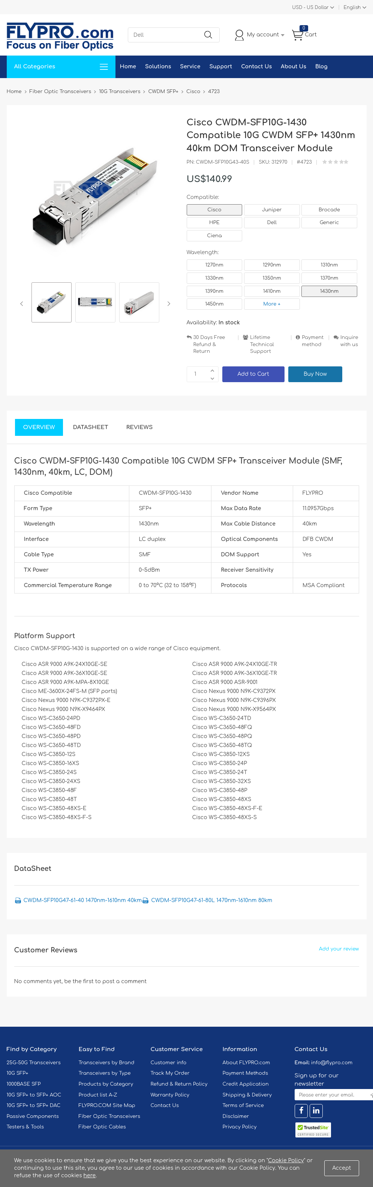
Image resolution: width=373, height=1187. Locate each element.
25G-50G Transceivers (34, 1062)
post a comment (124, 981)
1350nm (272, 278)
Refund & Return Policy (179, 1084)
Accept (341, 1168)
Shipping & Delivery (247, 1095)
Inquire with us (349, 341)
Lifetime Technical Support (262, 344)
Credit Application (246, 1084)
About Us (293, 66)
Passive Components (33, 1116)
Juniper (272, 209)
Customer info (169, 1062)
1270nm (214, 265)
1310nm (329, 265)
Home (128, 66)
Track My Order (170, 1073)
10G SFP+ (17, 1073)
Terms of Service (243, 1105)
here (90, 1175)
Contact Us (256, 66)
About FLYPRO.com (246, 1062)
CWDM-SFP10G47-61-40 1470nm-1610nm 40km (83, 900)
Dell (272, 222)
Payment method (313, 341)
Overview (39, 427)
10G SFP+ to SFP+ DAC (34, 1105)
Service (190, 66)
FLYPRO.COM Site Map (107, 1105)
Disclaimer (236, 1116)
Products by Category (106, 1084)
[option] (51, 303)
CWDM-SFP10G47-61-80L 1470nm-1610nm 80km (211, 900)
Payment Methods (245, 1073)
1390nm (214, 291)
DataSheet (90, 427)
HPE (214, 222)
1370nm (330, 278)
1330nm (214, 278)
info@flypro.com (332, 1062)
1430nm (329, 291)
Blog (321, 66)
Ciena (214, 235)
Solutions (158, 66)
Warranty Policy (170, 1095)
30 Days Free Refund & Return (209, 344)
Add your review (339, 949)
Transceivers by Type (105, 1073)
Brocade (329, 209)
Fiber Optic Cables (102, 1127)
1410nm (272, 291)
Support (220, 66)
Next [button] (167, 304)
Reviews (139, 427)
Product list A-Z (98, 1095)
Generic (329, 222)
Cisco (214, 209)
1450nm (214, 304)
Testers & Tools (25, 1127)
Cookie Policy (286, 1160)
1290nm (272, 265)
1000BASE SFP (24, 1084)
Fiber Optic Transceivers (110, 1116)
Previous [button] (23, 304)
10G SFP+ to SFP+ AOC (34, 1095)
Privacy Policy (240, 1127)
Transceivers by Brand (107, 1062)
